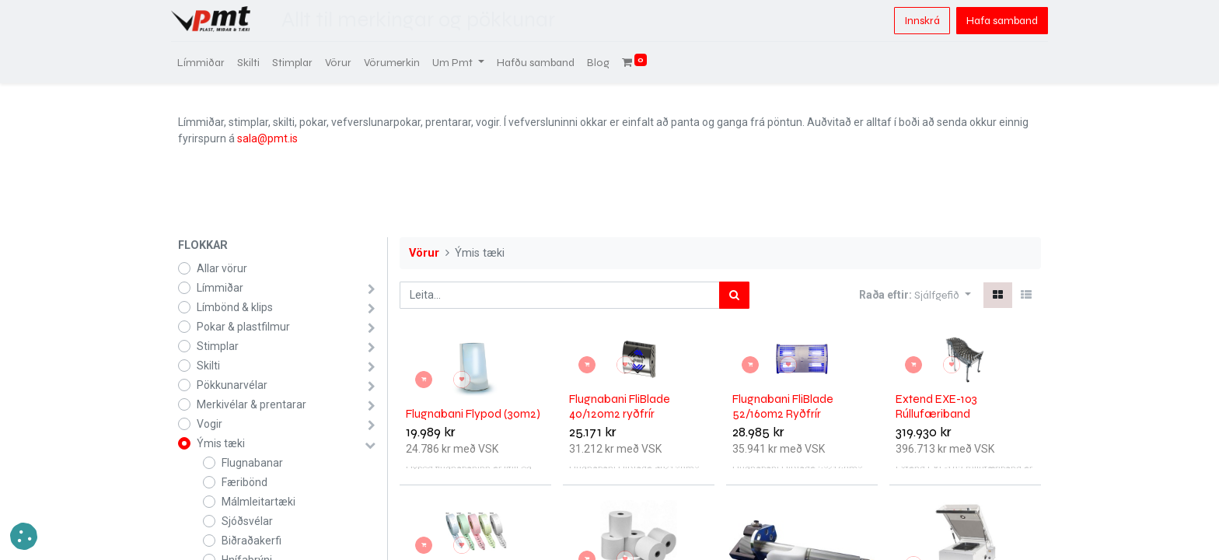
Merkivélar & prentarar (251, 404)
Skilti (208, 365)
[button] (942, 295)
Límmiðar (220, 288)
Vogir (209, 424)
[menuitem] (208, 62)
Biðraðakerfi (251, 540)
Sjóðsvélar (247, 521)
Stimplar (218, 346)
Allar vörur (222, 268)
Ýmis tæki (221, 443)
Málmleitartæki (258, 501)
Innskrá (915, 20)
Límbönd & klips (235, 307)
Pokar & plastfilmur (243, 326)
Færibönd (244, 482)
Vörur (424, 253)
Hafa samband (995, 20)
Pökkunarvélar (232, 385)
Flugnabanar (252, 463)
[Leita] (734, 295)
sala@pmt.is (267, 138)
